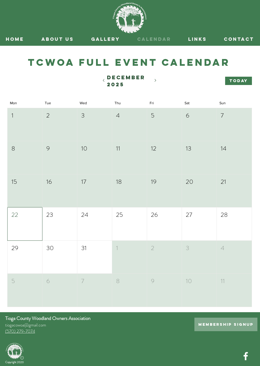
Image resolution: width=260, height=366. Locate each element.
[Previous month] (103, 81)
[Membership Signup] (225, 324)
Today (238, 80)
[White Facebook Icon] (245, 356)
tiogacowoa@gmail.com (25, 325)
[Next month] (155, 81)
